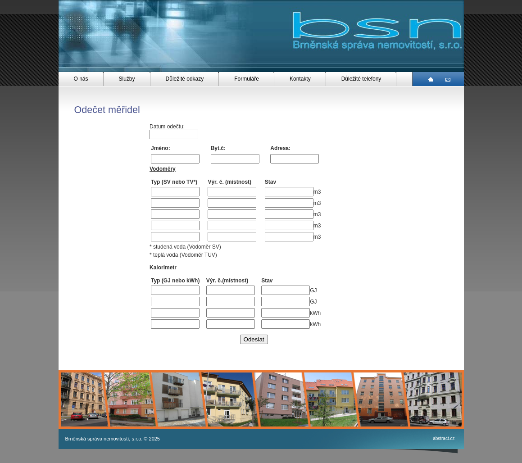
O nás (81, 79)
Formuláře (246, 79)
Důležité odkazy (185, 79)
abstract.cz (443, 438)
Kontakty (300, 79)
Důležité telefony (361, 79)
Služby (127, 79)
